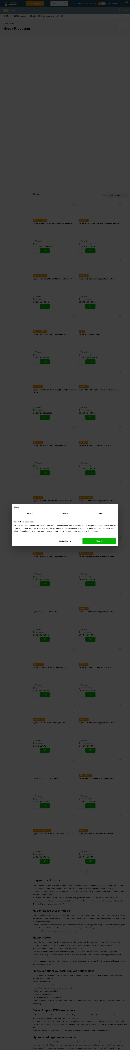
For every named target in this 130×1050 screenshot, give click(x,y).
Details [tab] (65, 513)
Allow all (99, 541)
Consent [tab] (29, 513)
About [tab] (100, 513)
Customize (65, 541)
